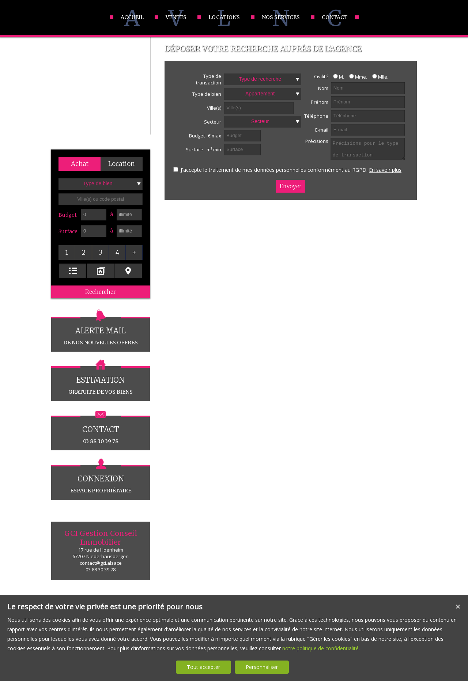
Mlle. (378, 76)
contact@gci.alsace (101, 563)
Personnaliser (262, 666)
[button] (79, 164)
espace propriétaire (100, 479)
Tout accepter (203, 666)
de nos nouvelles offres (100, 331)
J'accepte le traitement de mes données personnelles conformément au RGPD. (274, 169)
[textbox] (100, 199)
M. (336, 76)
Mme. (356, 76)
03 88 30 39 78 (100, 430)
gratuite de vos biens (100, 380)
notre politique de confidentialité (320, 648)
